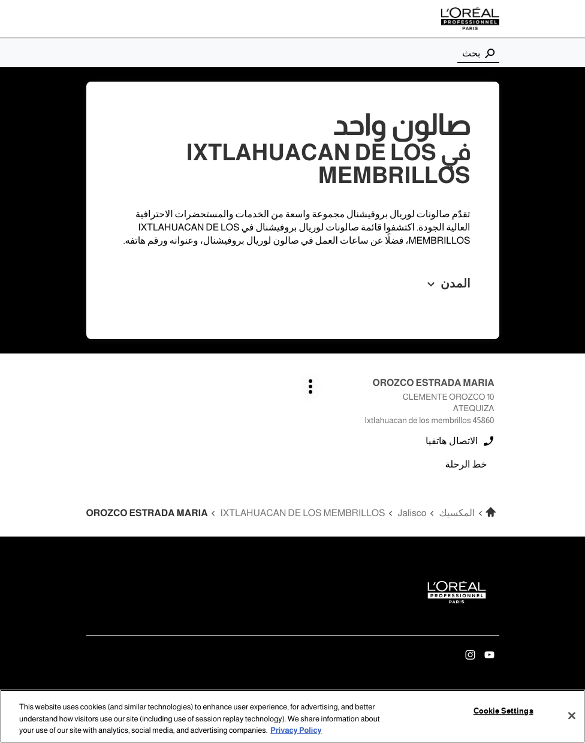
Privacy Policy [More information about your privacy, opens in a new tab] (295, 731)
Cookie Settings (503, 711)
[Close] (572, 715)
